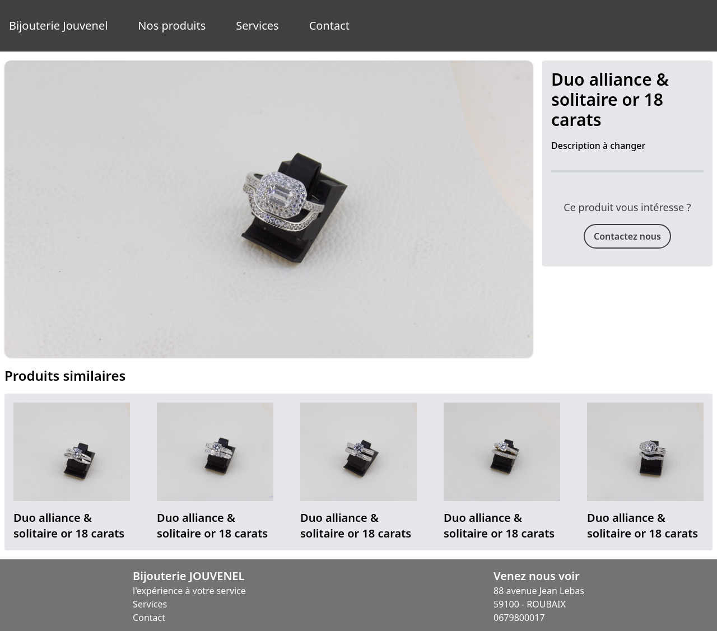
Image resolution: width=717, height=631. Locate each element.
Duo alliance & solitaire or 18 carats (68, 525)
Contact (329, 25)
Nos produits (172, 25)
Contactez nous (627, 236)
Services (257, 25)
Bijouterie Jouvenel (58, 25)
